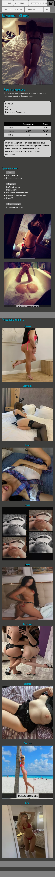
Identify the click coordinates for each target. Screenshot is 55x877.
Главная (7, 3)
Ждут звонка (21, 3)
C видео (7, 9)
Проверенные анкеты (40, 3)
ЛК (47, 9)
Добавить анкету (34, 9)
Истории (18, 9)
